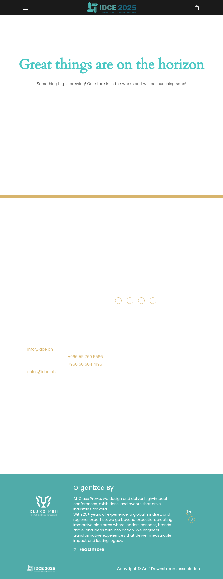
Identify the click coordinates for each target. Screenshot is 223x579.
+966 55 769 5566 (85, 357)
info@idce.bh (40, 349)
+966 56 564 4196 (85, 364)
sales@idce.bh (42, 372)
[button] (197, 7)
